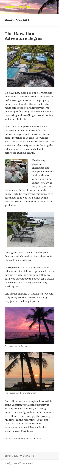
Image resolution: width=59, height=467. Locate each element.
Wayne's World (17, 7)
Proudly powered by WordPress (19, 463)
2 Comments (28, 456)
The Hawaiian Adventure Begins (23, 36)
